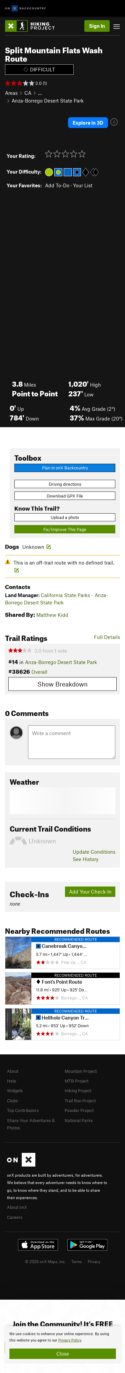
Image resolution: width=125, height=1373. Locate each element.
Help (11, 1081)
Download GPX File (65, 496)
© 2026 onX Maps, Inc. (45, 1261)
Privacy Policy (69, 1340)
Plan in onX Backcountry (65, 467)
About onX (17, 1207)
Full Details (107, 637)
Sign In (97, 26)
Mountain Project (81, 1071)
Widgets (15, 1090)
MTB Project (76, 1081)
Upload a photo (65, 517)
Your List (82, 185)
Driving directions (65, 484)
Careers (14, 1217)
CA (27, 93)
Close (62, 1354)
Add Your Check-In (90, 892)
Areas (11, 93)
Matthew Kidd (52, 615)
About (12, 1071)
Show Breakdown (62, 684)
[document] (62, 1345)
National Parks (79, 1120)
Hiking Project (78, 1090)
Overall (39, 672)
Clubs (12, 1100)
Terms (76, 1261)
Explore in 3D (88, 123)
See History (85, 859)
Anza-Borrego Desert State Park (48, 100)
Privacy (94, 1261)
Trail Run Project (80, 1100)
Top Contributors (23, 1110)
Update (94, 852)
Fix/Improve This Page (64, 529)
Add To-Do (57, 185)
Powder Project (79, 1110)
